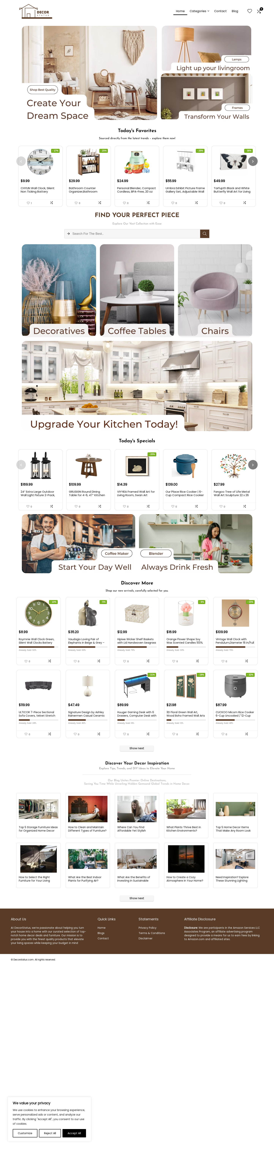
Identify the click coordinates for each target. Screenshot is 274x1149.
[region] (49, 1119)
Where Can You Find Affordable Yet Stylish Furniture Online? (131, 891)
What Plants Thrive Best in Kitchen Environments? (184, 889)
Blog (235, 11)
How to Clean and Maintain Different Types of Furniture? (87, 889)
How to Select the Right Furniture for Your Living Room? (34, 942)
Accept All (74, 1133)
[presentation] (21, 161)
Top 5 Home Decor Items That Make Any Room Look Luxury (233, 891)
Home (180, 11)
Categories (198, 11)
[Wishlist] (249, 11)
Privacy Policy (147, 989)
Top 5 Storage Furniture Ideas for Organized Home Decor (38, 889)
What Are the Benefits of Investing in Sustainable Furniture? (133, 942)
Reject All (50, 1133)
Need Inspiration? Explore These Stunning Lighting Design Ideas (232, 942)
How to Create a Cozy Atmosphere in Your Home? (185, 940)
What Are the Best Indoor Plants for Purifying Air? (84, 940)
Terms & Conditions (152, 995)
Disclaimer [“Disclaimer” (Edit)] (145, 1000)
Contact (220, 11)
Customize (25, 1133)
